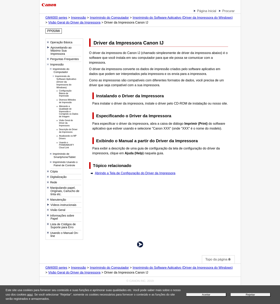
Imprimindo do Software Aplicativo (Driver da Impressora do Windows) (183, 17)
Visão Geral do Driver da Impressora (74, 22)
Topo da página (218, 259)
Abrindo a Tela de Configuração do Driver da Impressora (135, 173)
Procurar (228, 11)
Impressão (78, 17)
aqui (30, 294)
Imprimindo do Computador (109, 17)
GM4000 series (56, 17)
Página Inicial (206, 11)
